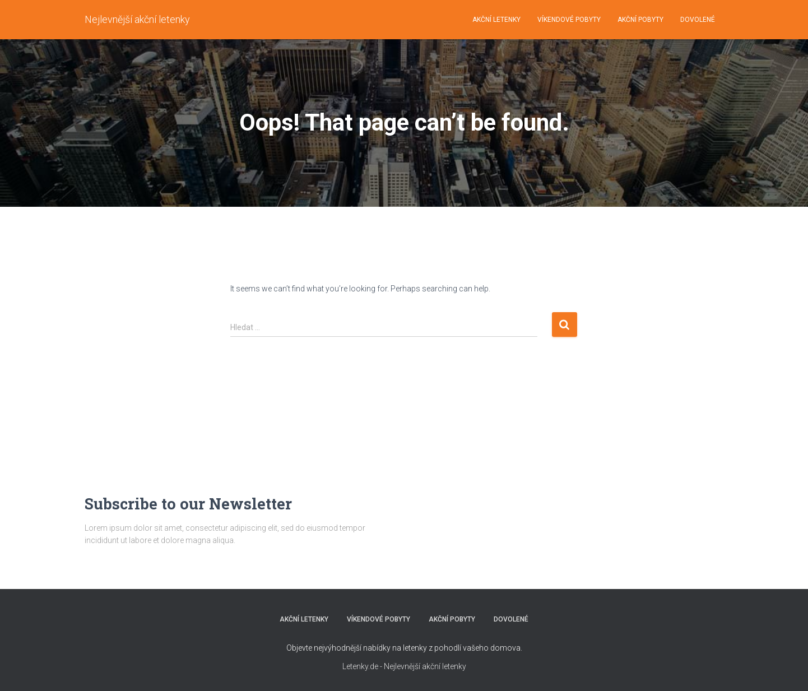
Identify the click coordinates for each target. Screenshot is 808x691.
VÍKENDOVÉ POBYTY (569, 20)
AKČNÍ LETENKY (496, 20)
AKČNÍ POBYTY (640, 20)
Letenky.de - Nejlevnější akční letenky (404, 666)
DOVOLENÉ (697, 20)
